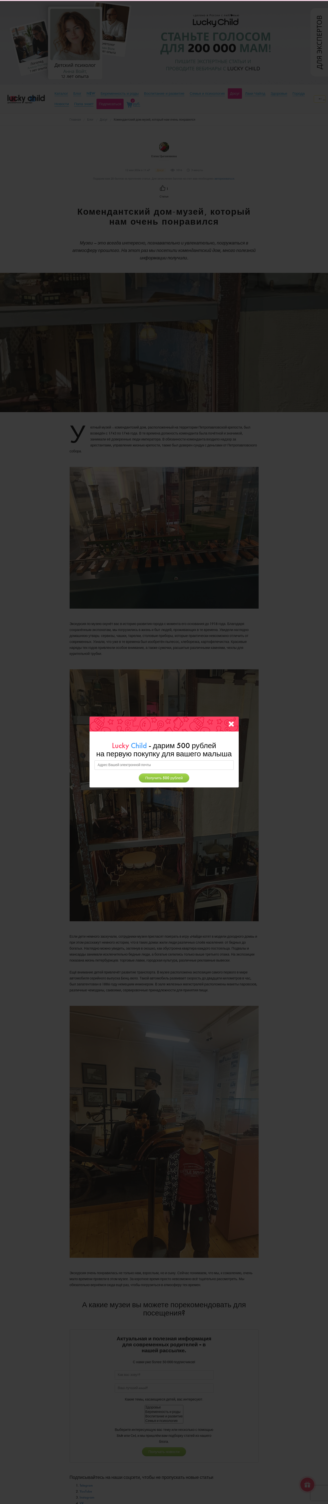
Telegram (86, 1485)
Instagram (87, 1497)
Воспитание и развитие (164, 1416)
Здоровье (164, 1407)
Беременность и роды (164, 1412)
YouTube (86, 1491)
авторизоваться (224, 178)
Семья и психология (164, 1421)
